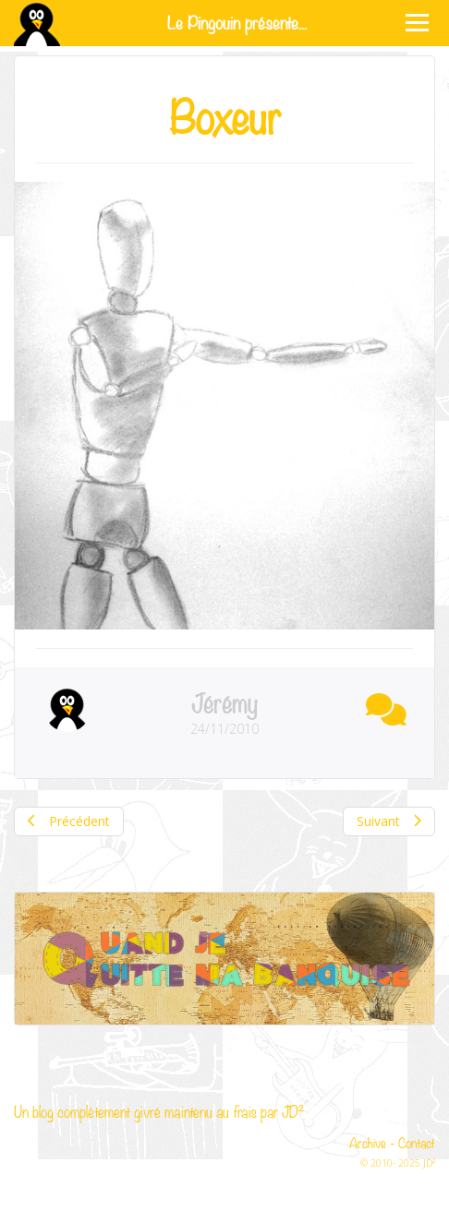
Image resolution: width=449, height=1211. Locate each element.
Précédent (69, 821)
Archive (367, 1142)
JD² (293, 1110)
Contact (416, 1142)
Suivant (389, 821)
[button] (382, 706)
